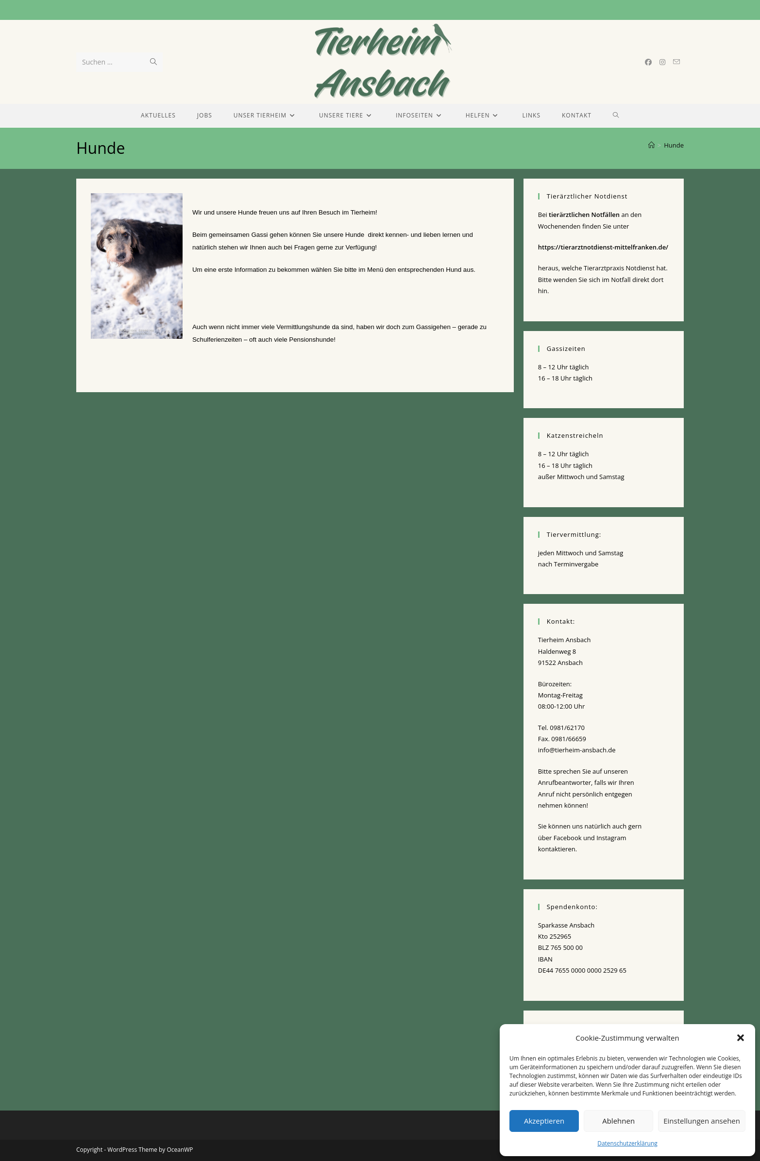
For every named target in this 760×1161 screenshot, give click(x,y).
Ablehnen (618, 1121)
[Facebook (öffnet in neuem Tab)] (648, 62)
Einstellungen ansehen (701, 1121)
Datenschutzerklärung (627, 1143)
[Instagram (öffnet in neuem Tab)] (662, 62)
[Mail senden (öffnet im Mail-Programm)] (676, 62)
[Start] (651, 145)
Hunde (674, 145)
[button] (740, 1038)
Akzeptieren (544, 1121)
